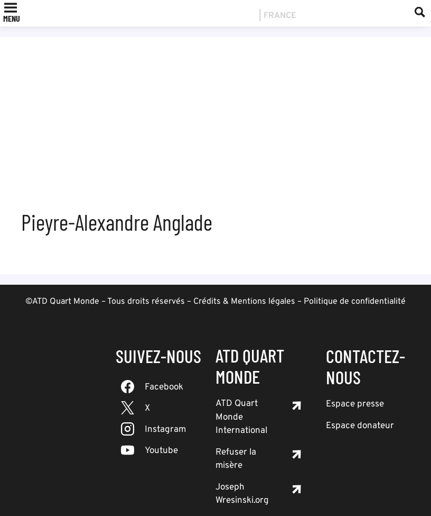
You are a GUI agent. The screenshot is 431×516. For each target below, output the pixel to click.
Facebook (164, 387)
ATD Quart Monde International (241, 417)
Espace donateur (360, 426)
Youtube (161, 451)
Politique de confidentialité (355, 301)
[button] (11, 18)
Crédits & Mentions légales (244, 301)
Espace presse (355, 404)
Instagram (165, 430)
